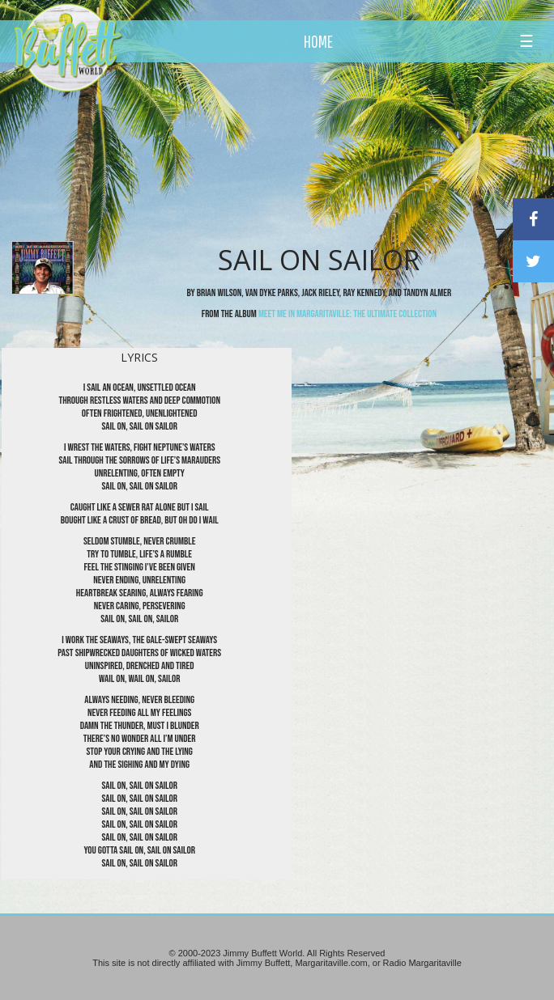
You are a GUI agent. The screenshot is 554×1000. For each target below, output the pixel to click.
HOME (318, 41)
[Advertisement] (320, 149)
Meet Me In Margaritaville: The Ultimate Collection (347, 313)
